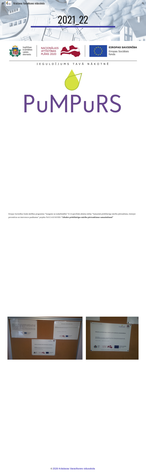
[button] (3, 3)
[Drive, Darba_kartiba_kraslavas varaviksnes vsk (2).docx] (73, 411)
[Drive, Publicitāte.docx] (73, 265)
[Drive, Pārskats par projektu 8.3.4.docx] (73, 162)
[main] (73, 20)
